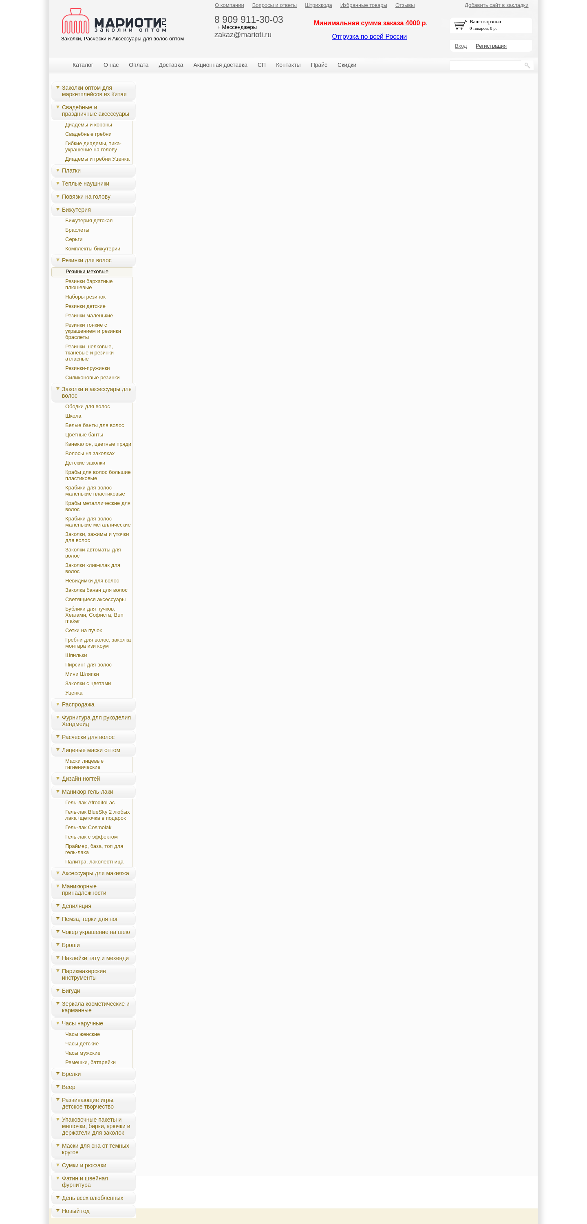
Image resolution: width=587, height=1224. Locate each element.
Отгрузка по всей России (369, 36)
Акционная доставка (220, 65)
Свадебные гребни (88, 134)
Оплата (138, 65)
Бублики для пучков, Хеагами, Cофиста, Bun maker (94, 615)
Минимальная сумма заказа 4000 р (370, 23)
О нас (111, 65)
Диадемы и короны (88, 125)
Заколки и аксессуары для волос (97, 392)
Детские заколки (85, 463)
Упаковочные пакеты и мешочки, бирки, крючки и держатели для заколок (96, 1126)
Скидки (347, 65)
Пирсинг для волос (88, 665)
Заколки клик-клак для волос (92, 568)
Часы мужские (82, 1053)
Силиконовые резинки (92, 377)
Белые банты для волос (94, 425)
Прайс (319, 65)
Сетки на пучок (83, 630)
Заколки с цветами (88, 683)
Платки (71, 170)
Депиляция (76, 906)
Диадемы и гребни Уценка (97, 159)
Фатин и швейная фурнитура (85, 1181)
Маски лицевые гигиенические (84, 764)
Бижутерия (76, 209)
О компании (229, 5)
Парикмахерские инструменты (84, 974)
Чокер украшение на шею (96, 932)
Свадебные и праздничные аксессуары (95, 110)
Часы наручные (82, 1023)
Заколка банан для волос (96, 590)
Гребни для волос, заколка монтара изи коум (98, 643)
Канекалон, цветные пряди (98, 444)
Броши (71, 945)
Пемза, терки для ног (90, 919)
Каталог (83, 65)
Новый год (76, 1211)
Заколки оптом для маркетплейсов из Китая (94, 90)
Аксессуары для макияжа (95, 873)
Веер (68, 1087)
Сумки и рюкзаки (84, 1165)
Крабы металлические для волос (97, 506)
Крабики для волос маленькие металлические (98, 522)
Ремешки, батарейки (90, 1062)
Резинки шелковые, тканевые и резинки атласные (89, 352)
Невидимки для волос (92, 581)
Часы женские (82, 1034)
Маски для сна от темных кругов (95, 1148)
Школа (73, 416)
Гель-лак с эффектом (91, 837)
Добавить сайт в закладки (497, 5)
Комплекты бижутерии (92, 249)
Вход (461, 46)
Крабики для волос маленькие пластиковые (95, 491)
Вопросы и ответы (274, 5)
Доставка (171, 65)
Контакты (288, 65)
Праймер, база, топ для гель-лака (94, 849)
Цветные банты (84, 435)
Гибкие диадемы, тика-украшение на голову (93, 146)
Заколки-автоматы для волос (93, 553)
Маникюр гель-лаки (87, 791)
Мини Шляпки (82, 674)
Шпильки (76, 655)
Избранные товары (363, 5)
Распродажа (78, 704)
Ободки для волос (87, 406)
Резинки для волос (87, 260)
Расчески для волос (88, 737)
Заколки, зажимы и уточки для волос (97, 537)
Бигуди (71, 990)
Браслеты (77, 230)
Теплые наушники (85, 183)
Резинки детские (85, 306)
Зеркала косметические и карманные (96, 1007)
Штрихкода (318, 5)
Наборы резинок (85, 297)
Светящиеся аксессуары (95, 599)
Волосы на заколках (90, 453)
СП (262, 65)
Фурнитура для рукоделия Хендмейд (96, 720)
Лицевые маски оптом (91, 750)
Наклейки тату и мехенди (95, 958)
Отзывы (405, 5)
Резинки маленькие (89, 315)
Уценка (74, 693)
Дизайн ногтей (81, 778)
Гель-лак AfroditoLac (90, 802)
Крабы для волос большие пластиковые (98, 475)
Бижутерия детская (89, 220)
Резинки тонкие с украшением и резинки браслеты (93, 331)
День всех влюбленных (93, 1198)
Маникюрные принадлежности (84, 889)
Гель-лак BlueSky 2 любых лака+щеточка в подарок (97, 815)
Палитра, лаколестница (94, 862)
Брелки (71, 1074)
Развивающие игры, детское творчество (88, 1103)
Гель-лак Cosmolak (88, 827)
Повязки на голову (86, 196)
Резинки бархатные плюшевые (89, 284)
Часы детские (82, 1043)
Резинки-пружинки (87, 368)
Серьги (74, 239)
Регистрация (491, 46)
